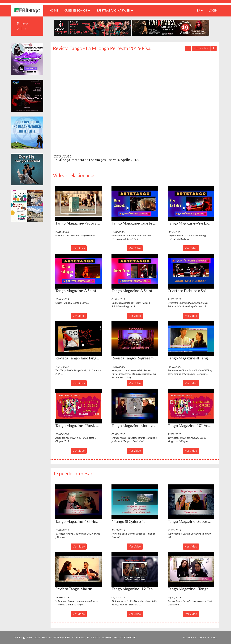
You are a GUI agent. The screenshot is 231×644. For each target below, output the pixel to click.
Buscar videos (22, 26)
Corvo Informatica (207, 637)
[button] (78, 203)
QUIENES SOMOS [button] (77, 10)
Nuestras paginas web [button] (114, 10)
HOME (55, 10)
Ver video (79, 248)
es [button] (200, 10)
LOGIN (212, 10)
